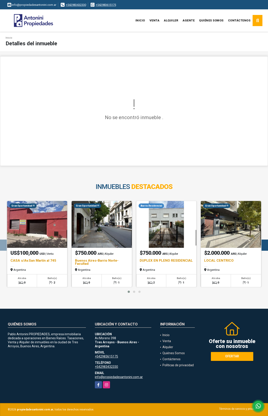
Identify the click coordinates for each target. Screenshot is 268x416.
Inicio (140, 20)
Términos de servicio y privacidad (239, 408)
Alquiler (171, 20)
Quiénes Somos (211, 20)
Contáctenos (239, 20)
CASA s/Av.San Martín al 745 (33, 261)
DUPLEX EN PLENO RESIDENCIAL (166, 261)
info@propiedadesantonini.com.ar (119, 377)
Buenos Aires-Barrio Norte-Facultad (96, 262)
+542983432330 (76, 4)
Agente (189, 20)
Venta (155, 20)
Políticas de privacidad (178, 365)
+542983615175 (106, 4)
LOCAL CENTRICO (219, 261)
